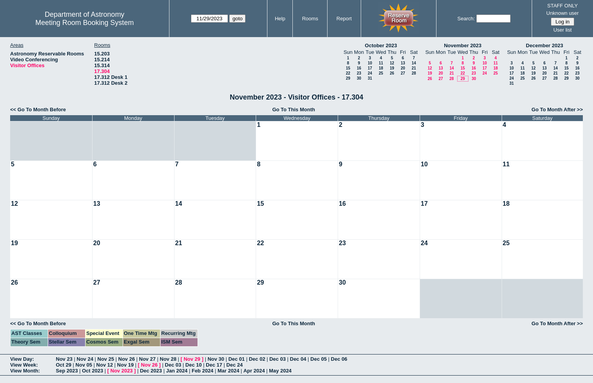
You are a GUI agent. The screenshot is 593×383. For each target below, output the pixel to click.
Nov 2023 (121, 371)
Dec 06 (339, 359)
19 (392, 68)
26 (392, 73)
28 (413, 73)
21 (413, 68)
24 (370, 73)
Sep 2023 (67, 371)
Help (280, 18)
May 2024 (280, 371)
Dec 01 (236, 359)
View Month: (25, 371)
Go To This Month (293, 109)
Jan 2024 (176, 371)
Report (344, 18)
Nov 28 (168, 359)
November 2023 (462, 45)
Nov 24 (85, 359)
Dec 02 (257, 359)
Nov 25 (106, 359)
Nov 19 (125, 365)
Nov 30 (216, 359)
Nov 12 (104, 365)
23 (359, 73)
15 (348, 68)
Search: (466, 18)
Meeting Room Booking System (85, 23)
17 (370, 68)
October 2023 (381, 45)
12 (392, 63)
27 (403, 73)
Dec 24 (234, 365)
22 (348, 73)
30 (359, 78)
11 (381, 63)
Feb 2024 (203, 371)
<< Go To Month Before (38, 109)
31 (370, 78)
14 (413, 63)
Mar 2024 (228, 371)
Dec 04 (298, 359)
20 (403, 68)
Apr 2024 (254, 371)
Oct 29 (63, 365)
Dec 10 (193, 365)
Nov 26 (126, 359)
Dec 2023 (151, 371)
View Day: (22, 359)
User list (562, 30)
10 (370, 63)
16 (359, 68)
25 (381, 73)
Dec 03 (277, 359)
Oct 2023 (92, 371)
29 (348, 78)
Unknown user (562, 13)
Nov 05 (83, 365)
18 (381, 68)
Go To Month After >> (557, 109)
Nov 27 (147, 359)
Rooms (310, 18)
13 (403, 63)
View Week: (24, 365)
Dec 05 (318, 359)
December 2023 (544, 45)
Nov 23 (64, 359)
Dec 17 (214, 365)
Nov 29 (191, 359)
